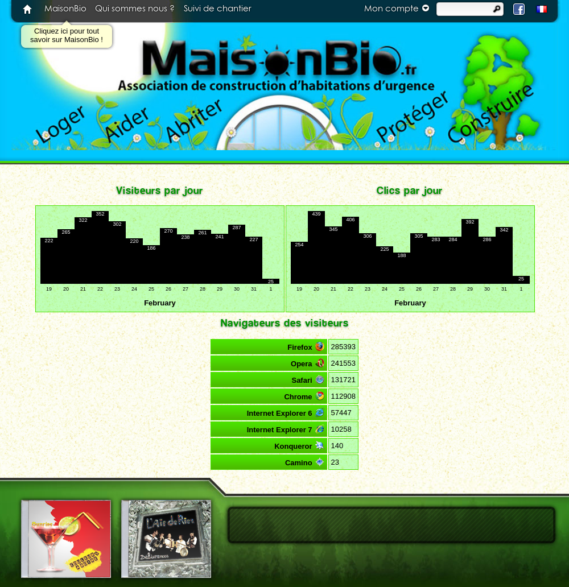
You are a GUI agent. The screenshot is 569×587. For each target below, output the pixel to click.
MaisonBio (65, 9)
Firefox (305, 347)
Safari (307, 380)
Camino (304, 462)
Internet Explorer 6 (285, 412)
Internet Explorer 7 (285, 429)
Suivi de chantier (217, 9)
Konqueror (299, 445)
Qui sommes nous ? (135, 9)
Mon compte (398, 8)
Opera (307, 363)
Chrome (304, 396)
